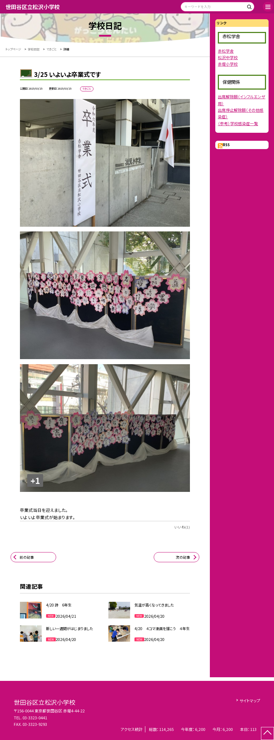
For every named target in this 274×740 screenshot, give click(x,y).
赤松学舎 (226, 51)
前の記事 (27, 557)
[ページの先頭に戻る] (267, 733)
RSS (226, 144)
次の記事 (183, 557)
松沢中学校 (228, 57)
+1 (35, 480)
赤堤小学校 (228, 64)
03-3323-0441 (34, 717)
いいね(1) (182, 527)
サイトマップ (250, 700)
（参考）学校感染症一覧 (238, 123)
